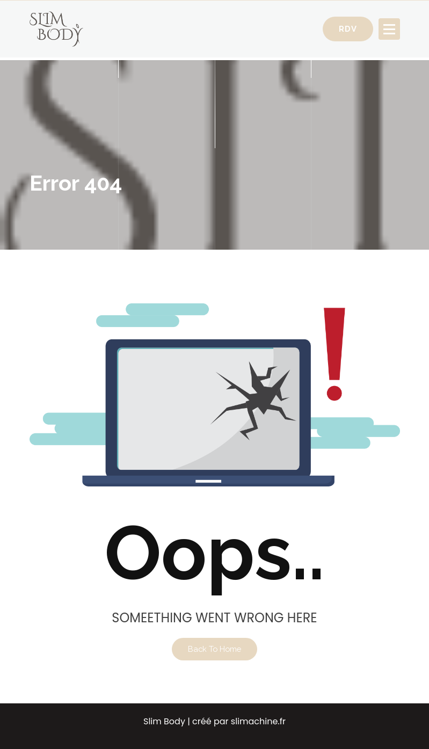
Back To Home (214, 648)
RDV (348, 28)
